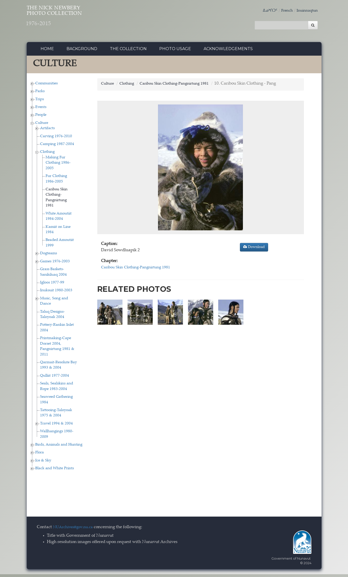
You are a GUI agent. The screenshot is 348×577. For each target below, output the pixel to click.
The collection (128, 51)
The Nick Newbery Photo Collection (73, 20)
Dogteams (48, 256)
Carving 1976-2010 (56, 139)
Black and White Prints (54, 471)
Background (82, 51)
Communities (46, 86)
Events (40, 110)
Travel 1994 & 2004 (56, 426)
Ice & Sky (43, 463)
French (283, 11)
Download (254, 250)
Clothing (47, 155)
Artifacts (47, 131)
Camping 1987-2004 (57, 147)
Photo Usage (175, 51)
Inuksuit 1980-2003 (56, 293)
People (40, 118)
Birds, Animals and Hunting (58, 447)
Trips (39, 102)
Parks (40, 94)
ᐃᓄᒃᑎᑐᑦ (265, 11)
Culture (41, 126)
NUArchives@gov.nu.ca (75, 530)
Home (47, 51)
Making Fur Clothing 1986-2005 (58, 165)
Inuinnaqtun (306, 11)
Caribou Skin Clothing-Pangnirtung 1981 (182, 86)
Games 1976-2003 (55, 264)
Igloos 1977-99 (52, 285)
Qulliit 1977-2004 (54, 378)
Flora (39, 455)
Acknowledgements (228, 51)
